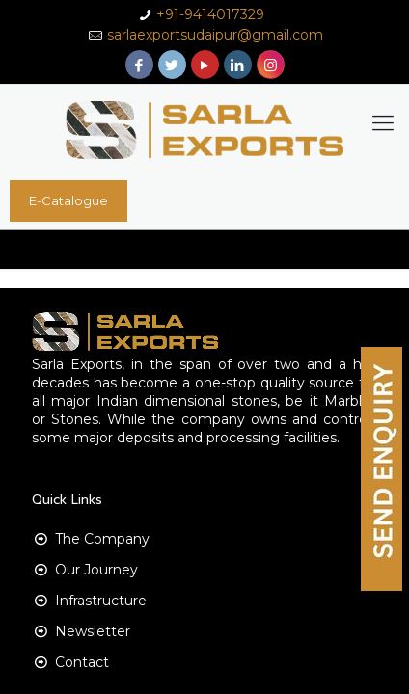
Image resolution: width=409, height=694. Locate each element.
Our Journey (96, 569)
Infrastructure (101, 600)
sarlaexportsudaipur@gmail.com (215, 34)
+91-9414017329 (210, 14)
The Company (102, 538)
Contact (82, 662)
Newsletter (92, 631)
